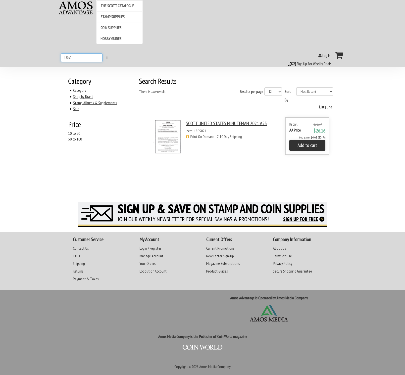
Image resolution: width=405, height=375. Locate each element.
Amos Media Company (215, 366)
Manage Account (151, 255)
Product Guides (217, 271)
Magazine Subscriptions (223, 263)
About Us (279, 248)
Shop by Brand (83, 96)
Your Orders (148, 263)
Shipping (79, 263)
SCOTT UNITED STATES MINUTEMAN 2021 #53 (226, 123)
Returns (78, 271)
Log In (324, 55)
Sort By (288, 95)
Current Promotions (220, 248)
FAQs (76, 255)
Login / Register (150, 248)
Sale (76, 108)
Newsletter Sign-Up (220, 255)
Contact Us (81, 248)
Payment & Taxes (86, 278)
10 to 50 (74, 133)
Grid (329, 106)
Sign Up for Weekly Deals (309, 63)
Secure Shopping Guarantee (292, 271)
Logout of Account (153, 271)
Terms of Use (282, 255)
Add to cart (307, 145)
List (321, 106)
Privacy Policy (282, 263)
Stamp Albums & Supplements (95, 102)
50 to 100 (75, 139)
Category (79, 90)
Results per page (251, 91)
